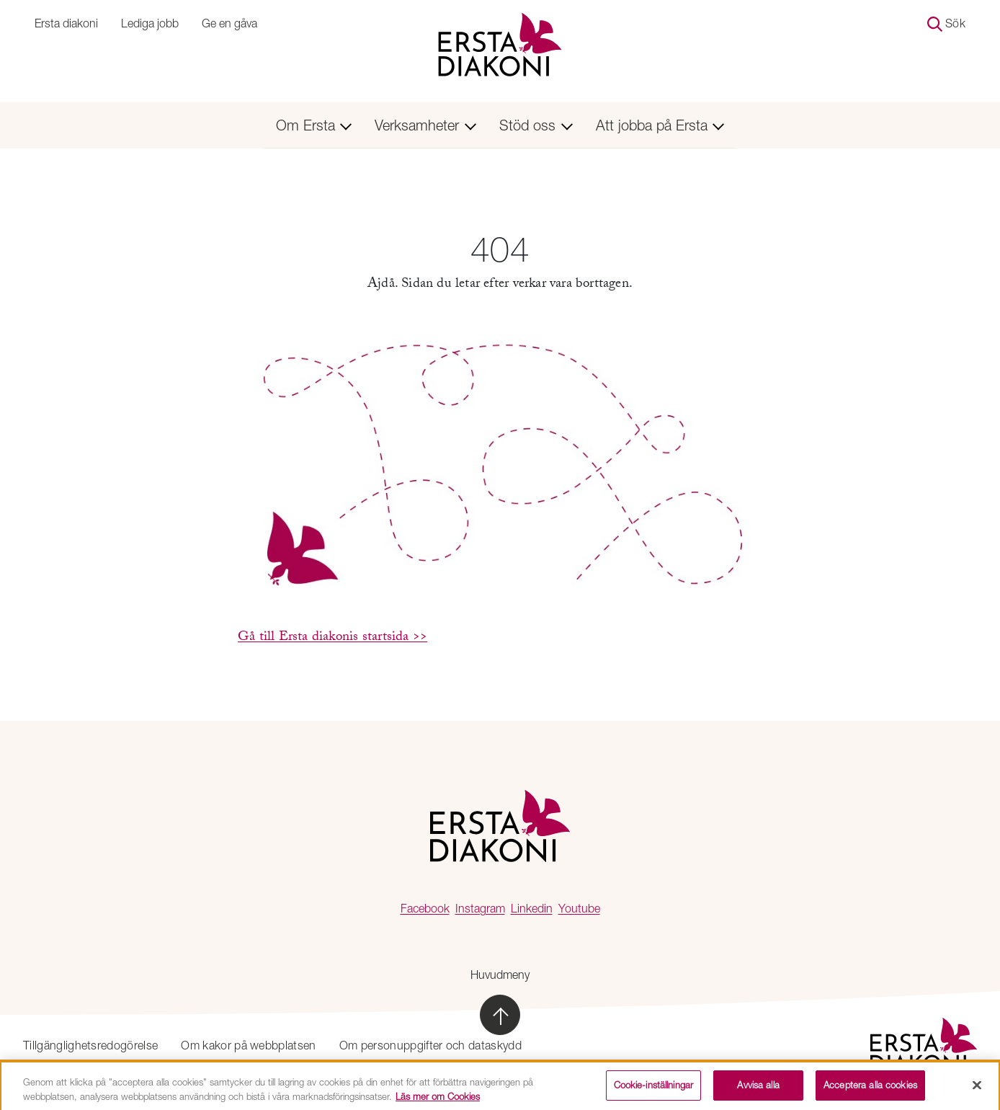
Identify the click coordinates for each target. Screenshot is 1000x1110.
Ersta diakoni (66, 23)
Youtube (579, 908)
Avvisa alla (758, 1088)
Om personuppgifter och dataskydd (430, 1045)
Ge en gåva (229, 23)
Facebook (425, 908)
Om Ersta (314, 125)
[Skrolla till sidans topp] (500, 1015)
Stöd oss (536, 125)
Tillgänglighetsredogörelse (90, 1045)
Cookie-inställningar (654, 1088)
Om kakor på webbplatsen (248, 1045)
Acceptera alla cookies (870, 1088)
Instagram (480, 908)
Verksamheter (425, 125)
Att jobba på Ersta (660, 125)
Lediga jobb (150, 23)
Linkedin (532, 908)
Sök (946, 24)
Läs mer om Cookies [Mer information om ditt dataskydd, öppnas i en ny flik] (438, 1099)
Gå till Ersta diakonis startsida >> (332, 637)
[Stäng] (977, 1088)
